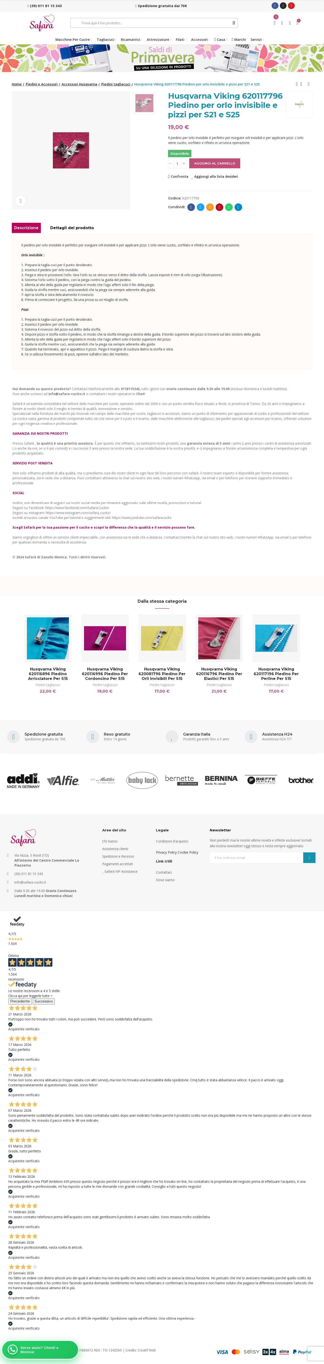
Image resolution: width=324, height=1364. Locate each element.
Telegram (238, 207)
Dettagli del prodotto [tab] (72, 228)
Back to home (302, 84)
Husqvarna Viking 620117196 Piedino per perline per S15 (276, 674)
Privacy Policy (166, 852)
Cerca (234, 23)
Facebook (191, 207)
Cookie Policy (188, 852)
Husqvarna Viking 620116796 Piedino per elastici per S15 (219, 674)
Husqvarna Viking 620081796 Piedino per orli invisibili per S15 (162, 674)
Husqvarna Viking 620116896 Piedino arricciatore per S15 (48, 674)
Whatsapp (229, 207)
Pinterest (219, 207)
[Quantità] (177, 163)
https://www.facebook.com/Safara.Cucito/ (77, 507)
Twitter (200, 207)
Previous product (296, 84)
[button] (44, 6)
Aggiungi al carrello (214, 163)
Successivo (44, 1001)
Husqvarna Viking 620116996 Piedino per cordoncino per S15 (105, 674)
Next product (308, 84)
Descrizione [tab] (26, 228)
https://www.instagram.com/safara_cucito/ (78, 512)
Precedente (20, 1001)
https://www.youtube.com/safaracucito (142, 517)
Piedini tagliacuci (47, 684)
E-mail (210, 207)
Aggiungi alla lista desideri (216, 176)
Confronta (179, 176)
